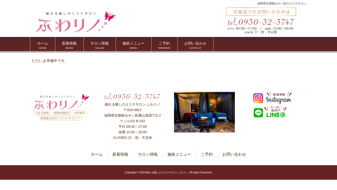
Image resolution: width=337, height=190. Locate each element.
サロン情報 (148, 154)
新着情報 (120, 154)
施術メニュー (179, 154)
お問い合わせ (234, 154)
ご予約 (207, 154)
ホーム (97, 154)
